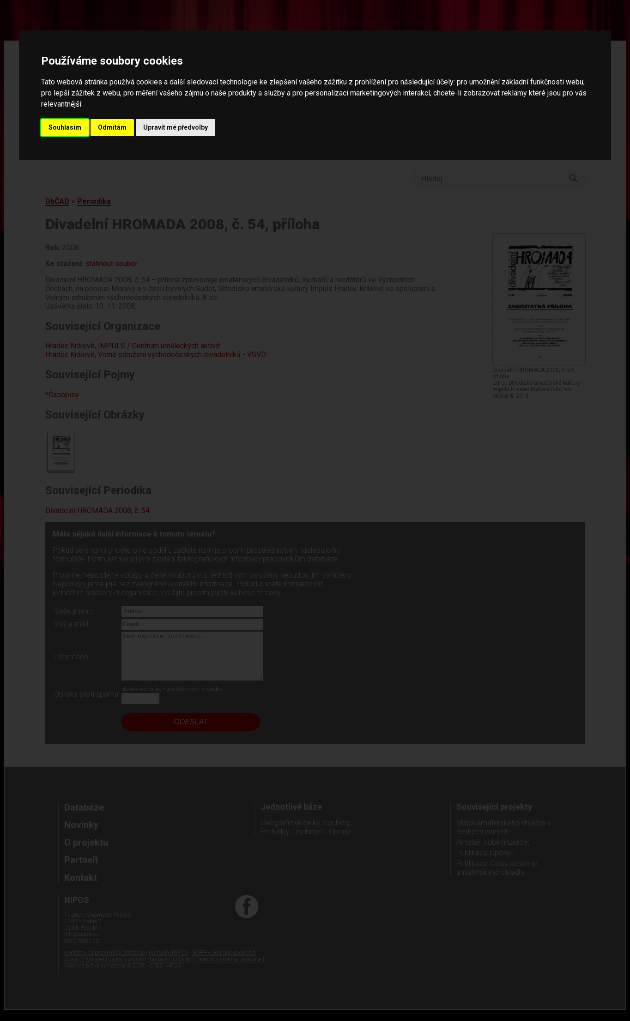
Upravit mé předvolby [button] (175, 127)
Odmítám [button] (112, 127)
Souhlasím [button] (64, 127)
